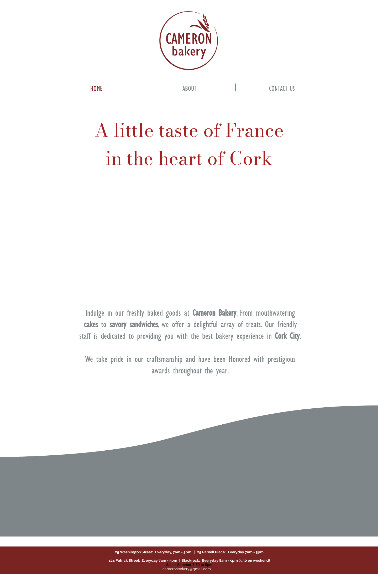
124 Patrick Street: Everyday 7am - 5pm (144, 560)
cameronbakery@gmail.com (186, 569)
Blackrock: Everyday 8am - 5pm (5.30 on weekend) (225, 560)
